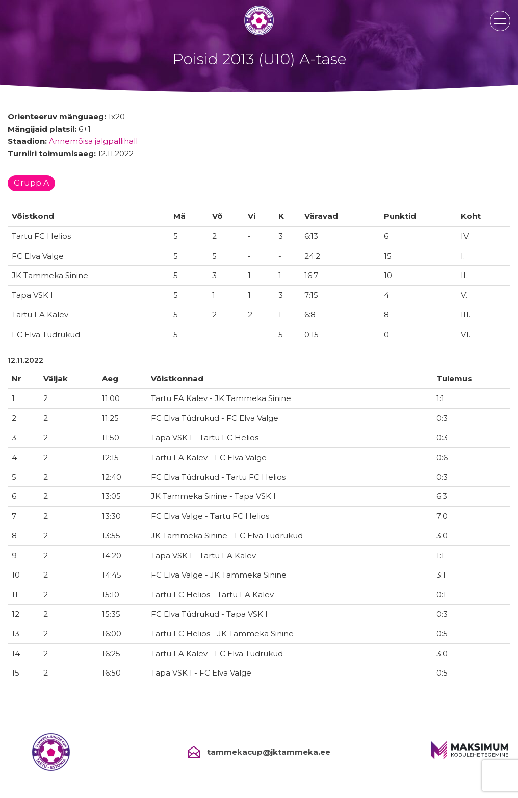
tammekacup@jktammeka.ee (259, 752)
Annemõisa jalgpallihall (93, 141)
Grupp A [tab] (31, 183)
